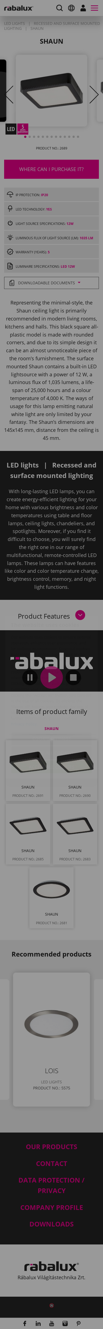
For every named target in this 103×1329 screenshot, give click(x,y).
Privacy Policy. (24, 691)
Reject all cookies (52, 720)
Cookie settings (51, 706)
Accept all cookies (51, 734)
